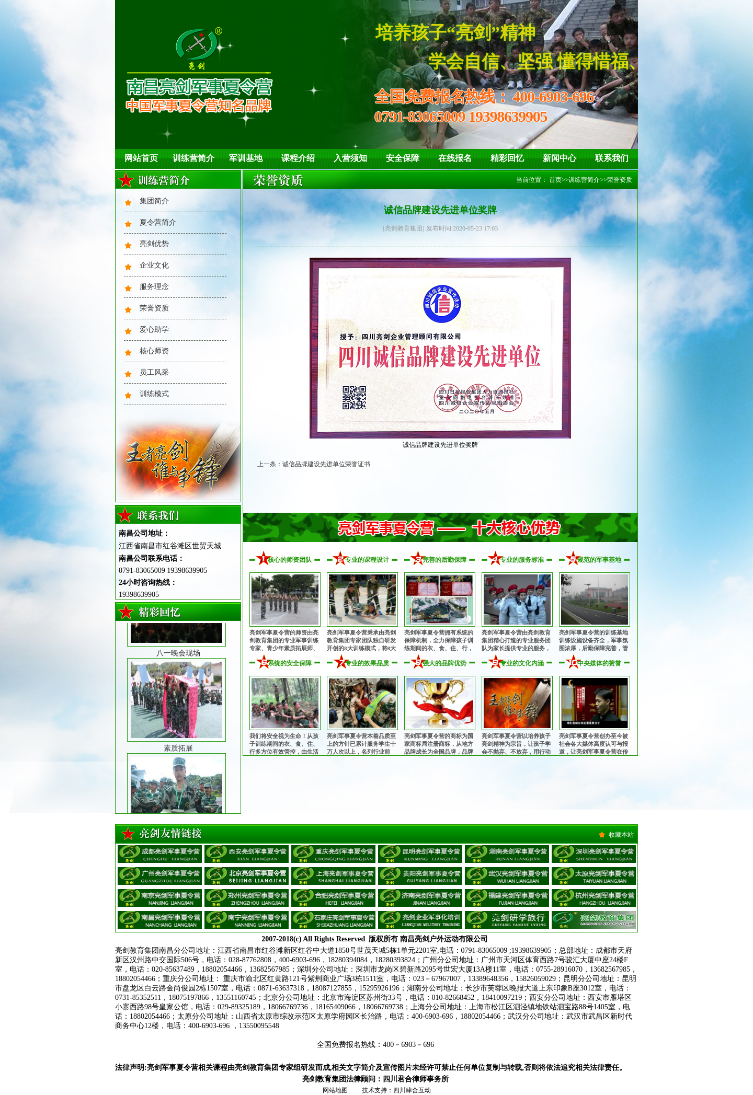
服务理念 (154, 287)
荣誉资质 (154, 308)
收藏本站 (621, 834)
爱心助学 (154, 329)
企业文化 (154, 265)
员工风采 (154, 372)
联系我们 (612, 158)
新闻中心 (559, 158)
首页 (555, 179)
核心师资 (154, 351)
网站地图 (335, 1090)
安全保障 (402, 158)
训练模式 (154, 394)
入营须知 (350, 158)
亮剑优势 (154, 244)
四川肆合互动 (412, 1090)
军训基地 (246, 158)
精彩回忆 (507, 158)
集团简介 (154, 201)
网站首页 (141, 158)
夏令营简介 (158, 222)
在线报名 (455, 158)
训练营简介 (193, 158)
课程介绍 (298, 158)
